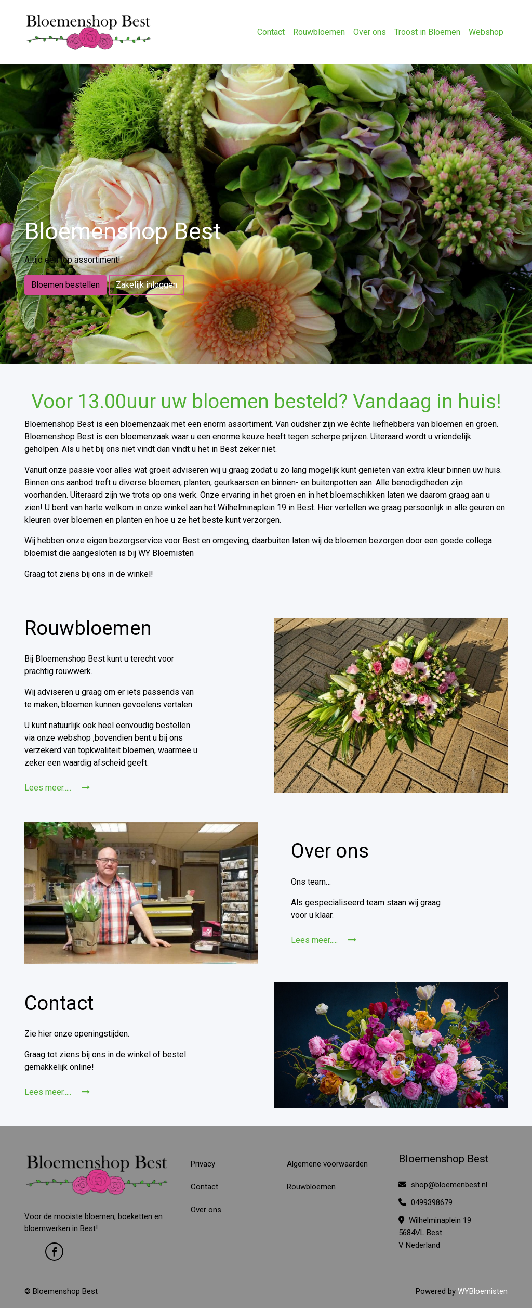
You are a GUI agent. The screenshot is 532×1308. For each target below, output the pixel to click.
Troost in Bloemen (427, 32)
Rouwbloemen (319, 32)
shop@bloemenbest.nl (442, 1184)
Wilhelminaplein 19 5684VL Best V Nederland (434, 1232)
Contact (271, 32)
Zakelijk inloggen (146, 285)
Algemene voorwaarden (327, 1164)
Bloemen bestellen (65, 285)
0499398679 (425, 1202)
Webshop (486, 32)
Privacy (203, 1164)
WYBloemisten (483, 1291)
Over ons (369, 32)
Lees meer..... (57, 788)
